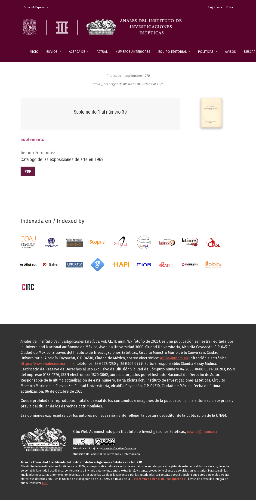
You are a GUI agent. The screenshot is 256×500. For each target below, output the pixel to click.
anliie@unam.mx (174, 358)
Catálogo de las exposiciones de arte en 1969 (62, 159)
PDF (28, 171)
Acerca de (77, 52)
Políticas (206, 52)
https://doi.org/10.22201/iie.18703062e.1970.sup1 (128, 84)
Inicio (33, 52)
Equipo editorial (173, 52)
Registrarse (215, 7)
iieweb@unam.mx (202, 431)
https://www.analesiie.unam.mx (47, 363)
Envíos (52, 52)
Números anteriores (132, 52)
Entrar (230, 7)
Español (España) (37, 7)
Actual (102, 52)
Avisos (230, 52)
